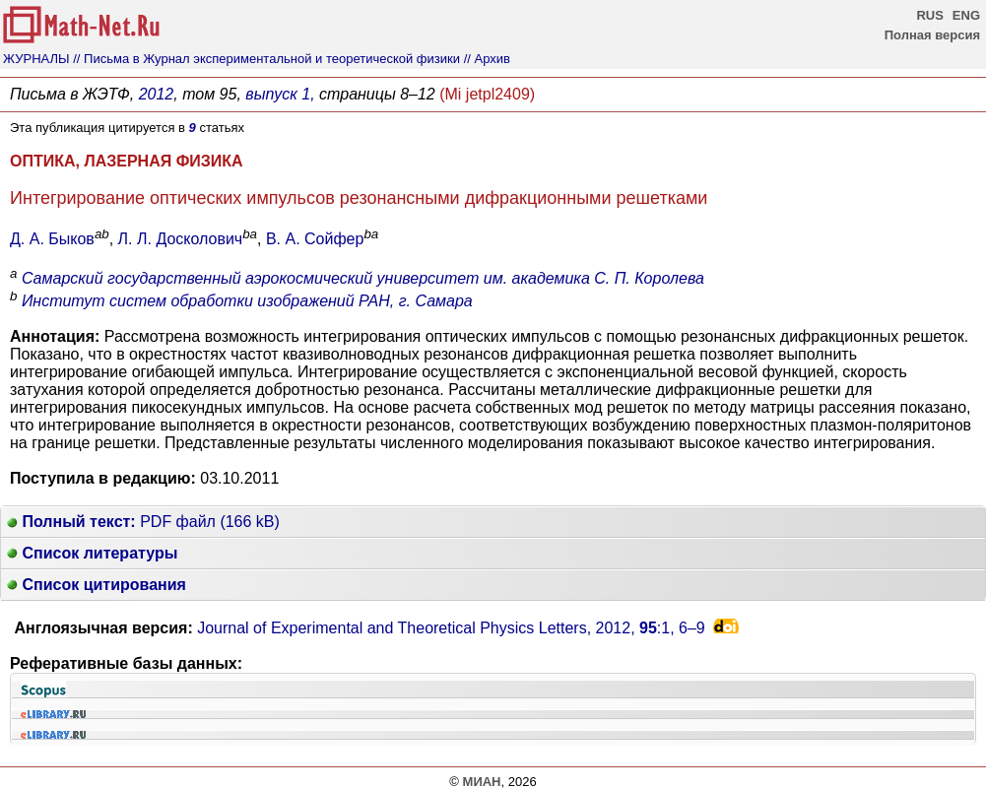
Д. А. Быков (52, 238)
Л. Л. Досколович (180, 238)
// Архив (487, 58)
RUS (929, 15)
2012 (156, 94)
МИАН (482, 781)
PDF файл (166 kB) (143, 521)
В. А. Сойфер (314, 238)
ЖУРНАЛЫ (36, 58)
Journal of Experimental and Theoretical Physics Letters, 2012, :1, (451, 628)
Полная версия (932, 35)
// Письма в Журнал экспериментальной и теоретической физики (266, 58)
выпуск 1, (279, 94)
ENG (966, 15)
